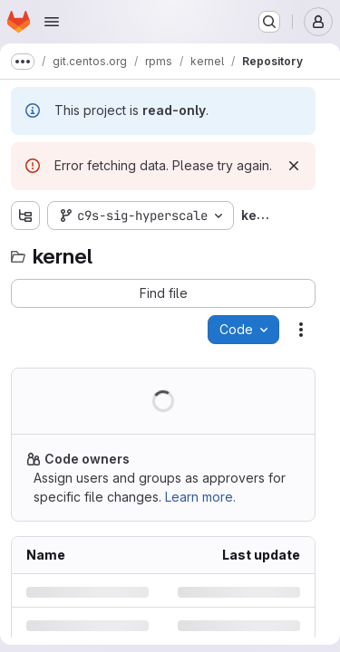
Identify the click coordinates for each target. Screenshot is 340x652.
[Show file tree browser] (25, 215)
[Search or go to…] (269, 22)
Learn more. (200, 496)
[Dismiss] (294, 166)
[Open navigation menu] (51, 21)
